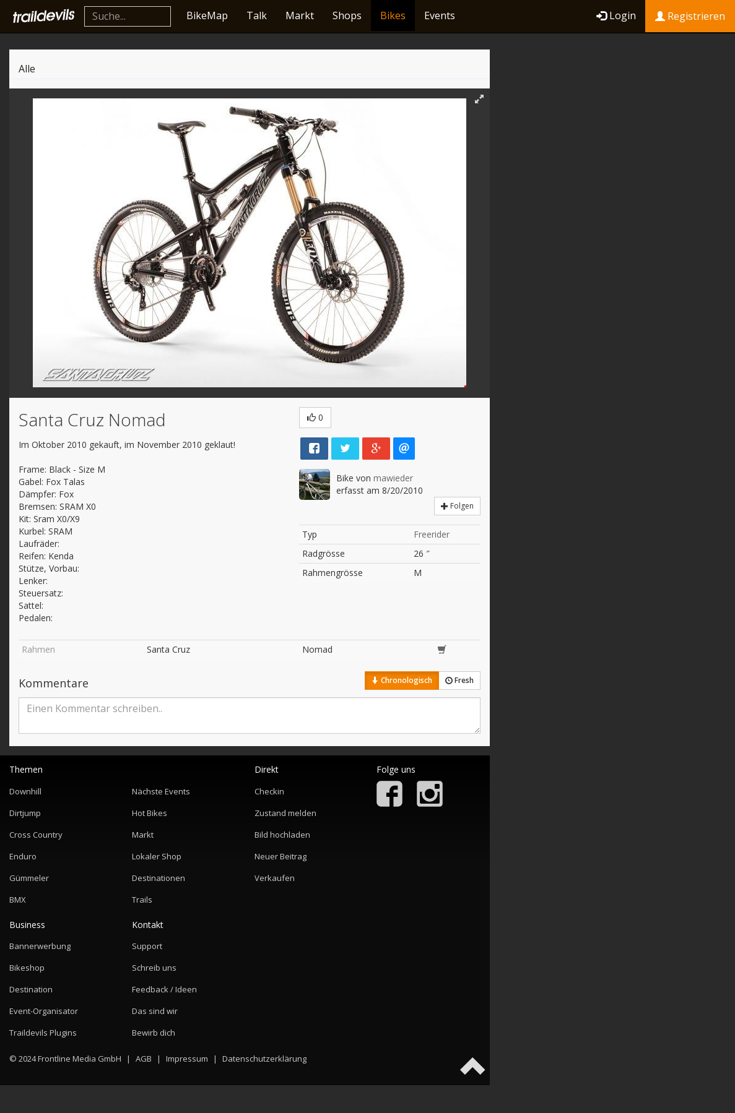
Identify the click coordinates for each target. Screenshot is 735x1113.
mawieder (393, 478)
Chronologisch (402, 680)
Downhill (25, 791)
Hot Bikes (149, 813)
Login (616, 15)
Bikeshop (27, 967)
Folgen (457, 506)
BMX (17, 899)
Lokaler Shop (156, 856)
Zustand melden (285, 813)
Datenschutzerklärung (264, 1058)
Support (147, 946)
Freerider (432, 534)
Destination (31, 989)
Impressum (187, 1058)
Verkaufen (274, 877)
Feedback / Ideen (164, 989)
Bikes (393, 15)
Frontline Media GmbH (79, 1058)
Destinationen (158, 877)
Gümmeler (29, 877)
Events (439, 15)
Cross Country (36, 834)
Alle (27, 68)
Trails (142, 899)
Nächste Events (161, 791)
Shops (347, 15)
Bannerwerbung (40, 946)
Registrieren (690, 16)
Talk (256, 15)
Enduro (23, 856)
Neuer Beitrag (280, 856)
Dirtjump (25, 813)
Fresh (459, 680)
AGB (144, 1058)
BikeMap (207, 15)
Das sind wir (155, 1010)
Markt (299, 15)
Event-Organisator (43, 1010)
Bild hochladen (282, 834)
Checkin (269, 791)
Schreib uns (154, 967)
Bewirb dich (153, 1032)
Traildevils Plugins (43, 1032)
